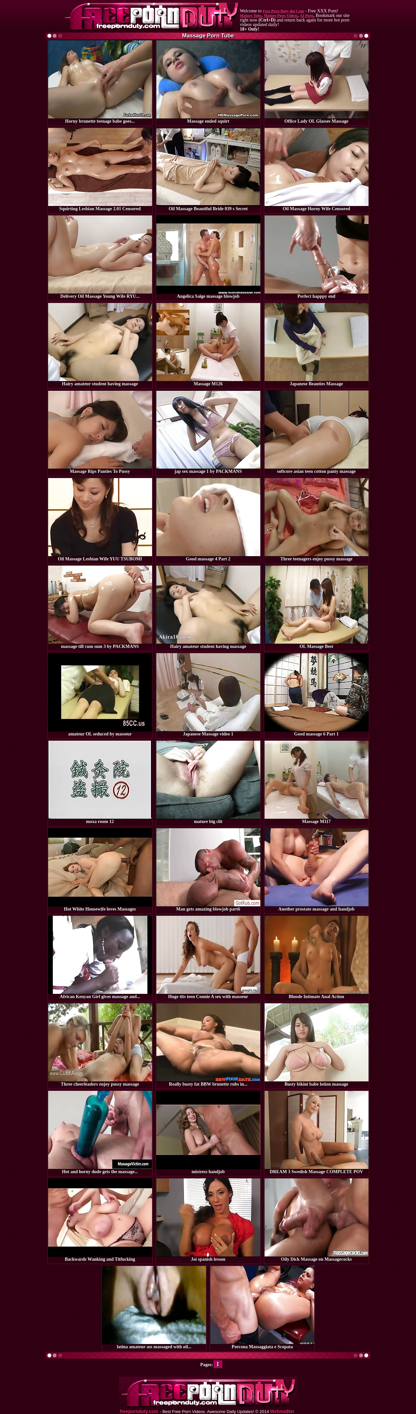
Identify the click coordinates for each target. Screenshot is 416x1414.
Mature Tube (251, 15)
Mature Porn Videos (281, 15)
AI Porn (307, 15)
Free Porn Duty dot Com (283, 11)
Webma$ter (282, 1411)
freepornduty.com (139, 1411)
